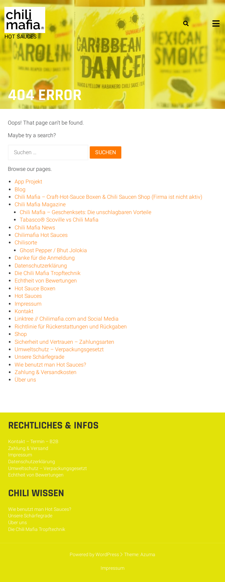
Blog (20, 189)
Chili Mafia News (35, 227)
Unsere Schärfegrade (39, 357)
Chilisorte (26, 242)
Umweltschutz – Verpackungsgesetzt (59, 349)
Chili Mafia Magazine (40, 204)
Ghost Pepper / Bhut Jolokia (53, 250)
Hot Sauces (28, 296)
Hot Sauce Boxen (35, 288)
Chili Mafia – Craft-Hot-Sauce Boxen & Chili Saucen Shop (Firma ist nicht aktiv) (108, 197)
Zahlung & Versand (28, 448)
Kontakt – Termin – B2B (33, 441)
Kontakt (24, 311)
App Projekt (28, 181)
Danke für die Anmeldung (45, 258)
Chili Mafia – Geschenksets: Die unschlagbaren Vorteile (85, 212)
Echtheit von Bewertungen (46, 280)
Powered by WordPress (94, 554)
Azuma (147, 554)
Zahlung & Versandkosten (45, 372)
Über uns (25, 379)
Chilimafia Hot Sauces (41, 235)
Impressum (28, 304)
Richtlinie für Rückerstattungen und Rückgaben (71, 326)
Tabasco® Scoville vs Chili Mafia (59, 219)
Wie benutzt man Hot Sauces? (50, 364)
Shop (21, 334)
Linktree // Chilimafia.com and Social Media (67, 319)
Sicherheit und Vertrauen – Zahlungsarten (64, 342)
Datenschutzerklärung (41, 265)
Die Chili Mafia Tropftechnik (48, 273)
